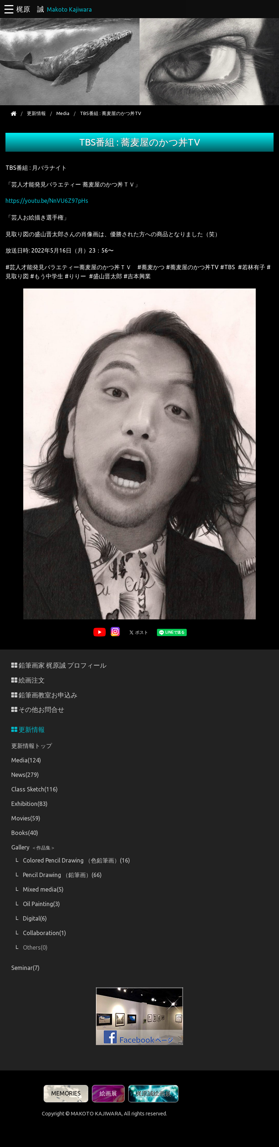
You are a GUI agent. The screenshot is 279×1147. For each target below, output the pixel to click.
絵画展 (108, 1093)
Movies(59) (25, 818)
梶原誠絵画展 (153, 1093)
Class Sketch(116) (34, 789)
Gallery (33, 847)
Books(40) (24, 832)
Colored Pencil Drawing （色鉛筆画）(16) (76, 860)
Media (62, 113)
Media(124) (26, 760)
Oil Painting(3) (41, 904)
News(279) (25, 774)
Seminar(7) (25, 967)
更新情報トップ (31, 745)
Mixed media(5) (43, 889)
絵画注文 (28, 680)
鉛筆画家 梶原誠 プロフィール (58, 665)
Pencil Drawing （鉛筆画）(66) (62, 875)
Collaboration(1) (44, 933)
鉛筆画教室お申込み (44, 695)
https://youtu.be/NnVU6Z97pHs (46, 200)
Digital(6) (35, 918)
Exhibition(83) (29, 803)
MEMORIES (66, 1093)
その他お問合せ (37, 709)
